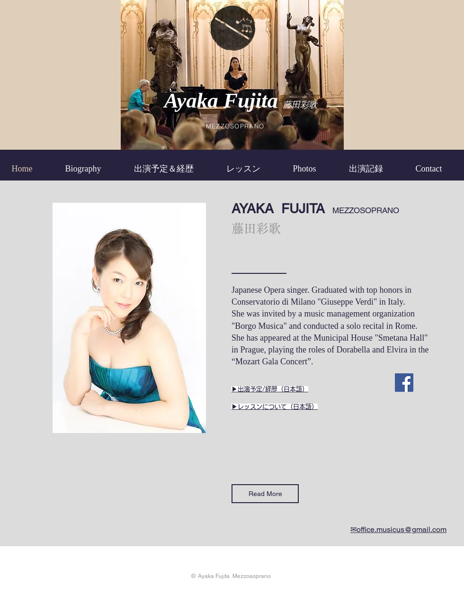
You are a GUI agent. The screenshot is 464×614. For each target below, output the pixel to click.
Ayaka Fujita (224, 100)
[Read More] (265, 493)
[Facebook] (404, 382)
